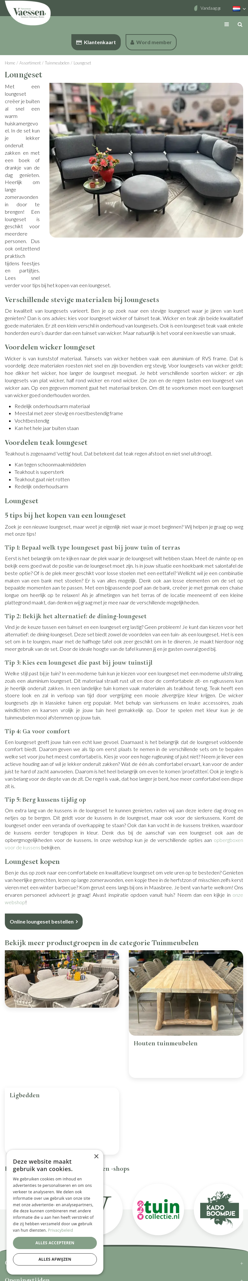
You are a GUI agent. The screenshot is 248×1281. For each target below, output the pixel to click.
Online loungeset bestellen (42, 921)
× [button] (96, 1156)
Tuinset (21, 1043)
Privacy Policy (116, 1273)
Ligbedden (25, 1069)
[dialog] (54, 1212)
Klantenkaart (96, 42)
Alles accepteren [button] (55, 1243)
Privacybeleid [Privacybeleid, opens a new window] (60, 1230)
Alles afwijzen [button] (54, 1259)
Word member (151, 42)
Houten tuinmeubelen (166, 1043)
